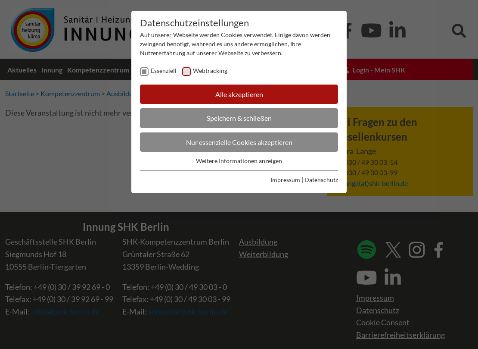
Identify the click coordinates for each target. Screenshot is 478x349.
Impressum (285, 179)
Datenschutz (321, 179)
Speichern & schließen (239, 118)
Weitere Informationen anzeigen (239, 160)
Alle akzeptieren (239, 94)
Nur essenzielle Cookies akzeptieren (239, 142)
